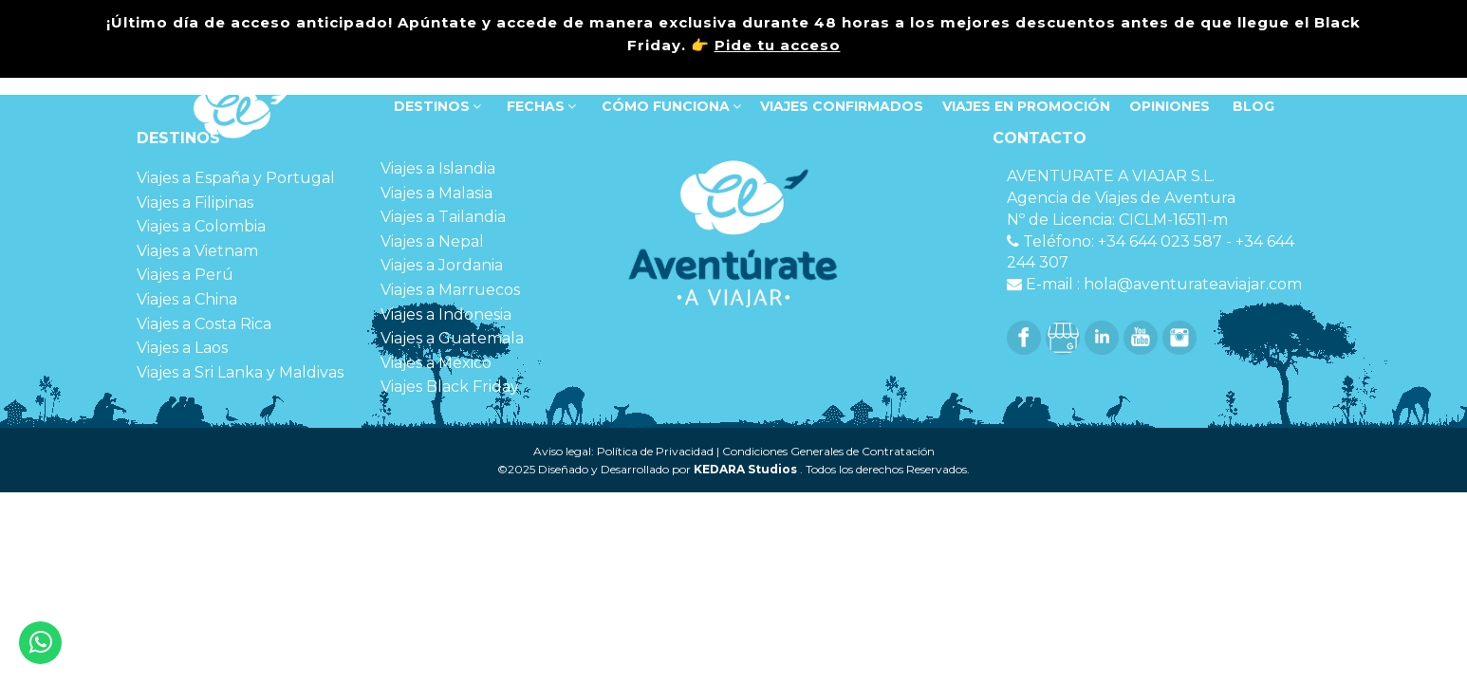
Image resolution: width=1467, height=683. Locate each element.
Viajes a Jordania (442, 265)
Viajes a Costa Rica (204, 324)
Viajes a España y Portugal (236, 178)
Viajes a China (187, 299)
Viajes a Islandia (438, 168)
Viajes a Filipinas (195, 203)
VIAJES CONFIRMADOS (841, 106)
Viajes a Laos (182, 348)
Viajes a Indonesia (446, 314)
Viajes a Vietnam (197, 251)
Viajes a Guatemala (452, 338)
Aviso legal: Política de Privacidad (623, 451)
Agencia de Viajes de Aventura (1121, 198)
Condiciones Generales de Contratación (828, 451)
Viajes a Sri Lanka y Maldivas (240, 372)
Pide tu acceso (778, 45)
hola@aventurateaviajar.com (1193, 284)
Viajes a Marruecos (450, 290)
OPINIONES (1169, 106)
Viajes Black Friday (450, 387)
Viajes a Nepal (432, 241)
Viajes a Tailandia (443, 217)
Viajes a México (436, 363)
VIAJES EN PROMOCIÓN (1026, 106)
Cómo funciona (669, 106)
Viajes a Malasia (436, 193)
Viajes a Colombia (201, 226)
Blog (1251, 106)
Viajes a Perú (185, 275)
